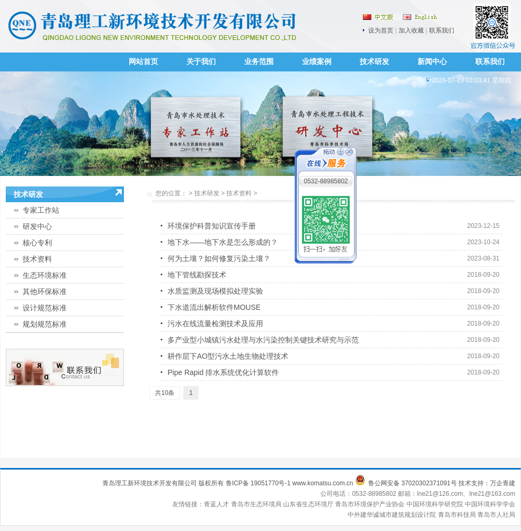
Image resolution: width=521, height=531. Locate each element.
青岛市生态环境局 (257, 504)
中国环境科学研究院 (436, 504)
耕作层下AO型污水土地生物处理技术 (228, 356)
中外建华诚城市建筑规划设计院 (392, 514)
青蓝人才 (217, 504)
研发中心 (37, 226)
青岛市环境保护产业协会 (370, 504)
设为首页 (380, 30)
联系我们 (441, 30)
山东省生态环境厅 (309, 504)
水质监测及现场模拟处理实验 (215, 291)
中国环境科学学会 (490, 504)
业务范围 (259, 62)
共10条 (164, 393)
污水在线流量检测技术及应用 (215, 323)
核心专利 (37, 242)
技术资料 (37, 259)
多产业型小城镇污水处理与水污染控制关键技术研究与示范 (263, 340)
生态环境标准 (45, 275)
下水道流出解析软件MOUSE (214, 307)
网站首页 (143, 62)
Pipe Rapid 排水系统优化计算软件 (223, 372)
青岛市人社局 (496, 514)
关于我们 (201, 62)
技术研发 (374, 62)
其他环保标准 (45, 291)
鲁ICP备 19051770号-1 (258, 483)
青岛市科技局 (457, 514)
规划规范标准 (45, 324)
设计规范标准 (45, 308)
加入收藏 (411, 30)
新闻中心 (432, 62)
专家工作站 (41, 210)
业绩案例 (316, 62)
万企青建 (502, 483)
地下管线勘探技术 (197, 274)
